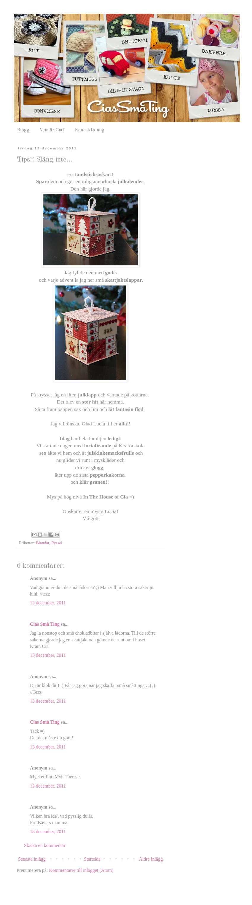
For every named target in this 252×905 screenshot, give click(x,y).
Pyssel (56, 543)
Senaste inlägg (32, 859)
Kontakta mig (89, 130)
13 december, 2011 (48, 602)
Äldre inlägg (151, 859)
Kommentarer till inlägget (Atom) (81, 870)
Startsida (92, 859)
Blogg (23, 130)
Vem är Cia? (52, 130)
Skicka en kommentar (45, 845)
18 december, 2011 (48, 831)
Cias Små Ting (45, 624)
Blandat (42, 543)
